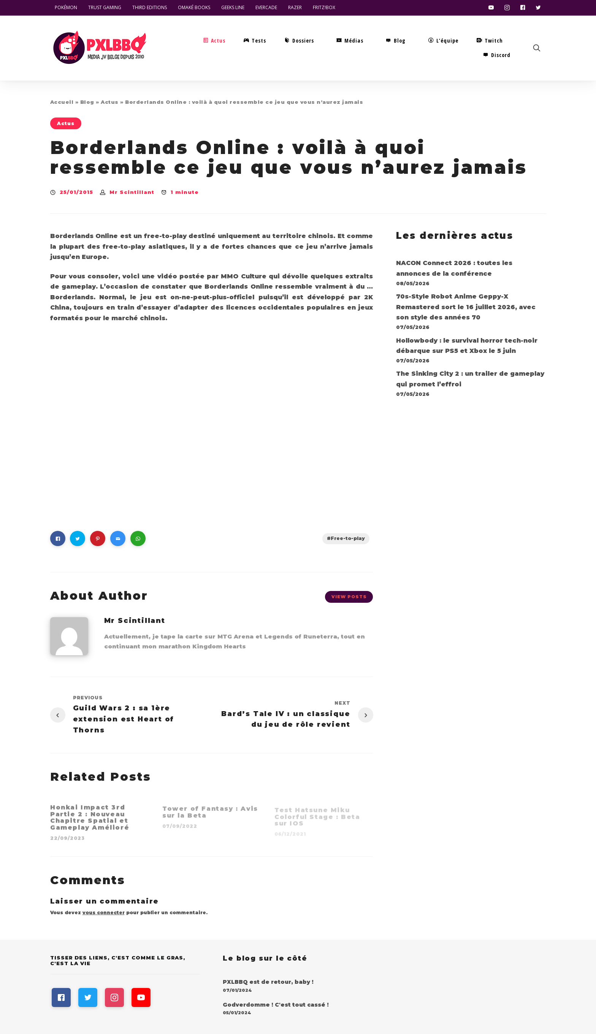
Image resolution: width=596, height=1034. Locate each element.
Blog (87, 102)
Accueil (62, 102)
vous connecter (103, 912)
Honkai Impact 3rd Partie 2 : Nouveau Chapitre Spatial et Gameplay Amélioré (89, 821)
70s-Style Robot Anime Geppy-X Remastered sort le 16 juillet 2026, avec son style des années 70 (466, 307)
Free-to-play (348, 538)
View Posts (349, 596)
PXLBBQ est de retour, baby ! (268, 981)
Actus (110, 102)
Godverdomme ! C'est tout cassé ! (276, 1004)
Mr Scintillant (131, 192)
